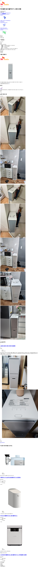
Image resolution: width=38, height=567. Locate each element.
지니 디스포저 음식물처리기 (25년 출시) (10, 477)
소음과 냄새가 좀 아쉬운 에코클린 (7, 345)
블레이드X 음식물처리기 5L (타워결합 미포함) (13, 554)
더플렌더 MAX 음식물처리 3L (8, 515)
